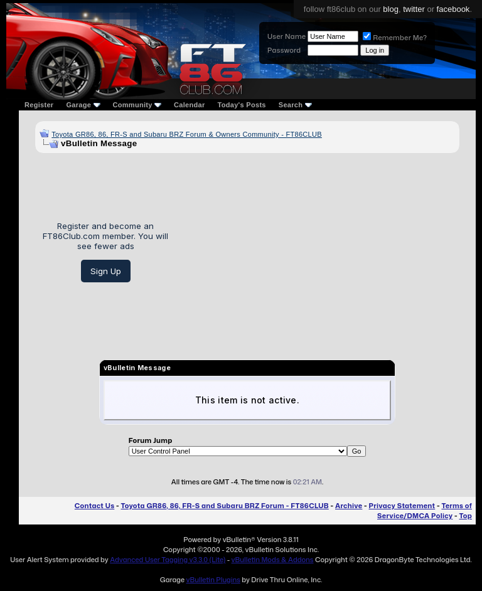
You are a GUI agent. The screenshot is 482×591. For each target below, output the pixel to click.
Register (38, 105)
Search (295, 105)
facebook (453, 9)
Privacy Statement (402, 506)
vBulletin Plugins (213, 580)
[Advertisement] (318, 251)
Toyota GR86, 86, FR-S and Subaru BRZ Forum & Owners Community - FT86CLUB (186, 134)
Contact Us (94, 506)
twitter (414, 9)
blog (391, 9)
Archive (348, 506)
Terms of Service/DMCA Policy (424, 511)
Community (137, 105)
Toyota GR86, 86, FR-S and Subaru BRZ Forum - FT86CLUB (224, 506)
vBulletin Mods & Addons (273, 560)
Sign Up (105, 271)
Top (465, 516)
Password (284, 50)
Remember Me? (395, 38)
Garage (83, 105)
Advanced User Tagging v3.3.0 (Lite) (167, 560)
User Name (286, 36)
